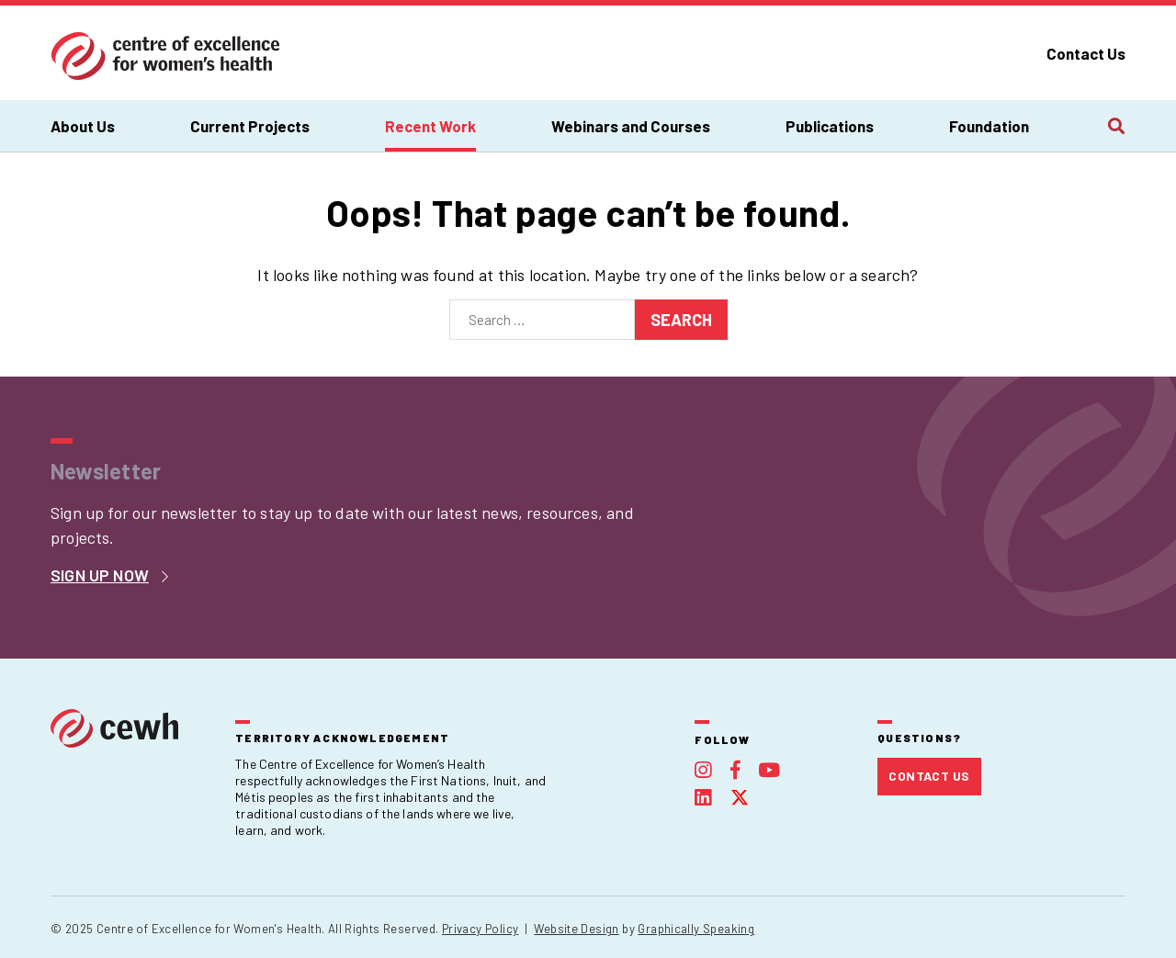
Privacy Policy (480, 928)
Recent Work (430, 126)
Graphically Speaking (696, 928)
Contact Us (1085, 53)
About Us (83, 126)
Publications (830, 126)
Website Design (576, 928)
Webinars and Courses (630, 126)
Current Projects (250, 126)
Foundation (989, 126)
